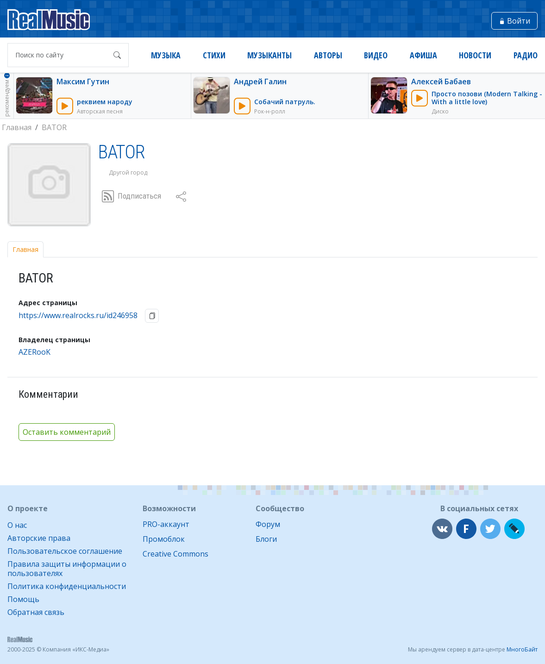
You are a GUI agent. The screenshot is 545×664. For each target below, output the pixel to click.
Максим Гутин (82, 81)
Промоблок (164, 539)
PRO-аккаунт (166, 524)
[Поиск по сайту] (59, 55)
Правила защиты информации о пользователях (66, 568)
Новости (475, 55)
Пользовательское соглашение (64, 551)
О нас (17, 525)
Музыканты (269, 55)
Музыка (166, 55)
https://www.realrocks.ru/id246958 (78, 315)
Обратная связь (35, 612)
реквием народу (104, 101)
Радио (526, 55)
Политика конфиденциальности (66, 586)
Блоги (266, 539)
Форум (268, 524)
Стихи (214, 55)
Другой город (128, 172)
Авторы (328, 55)
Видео (376, 55)
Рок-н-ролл (269, 111)
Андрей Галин (260, 81)
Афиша (423, 55)
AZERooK (34, 352)
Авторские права (38, 538)
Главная (25, 249)
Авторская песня (100, 111)
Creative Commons (175, 554)
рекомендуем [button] (7, 94)
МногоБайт (522, 649)
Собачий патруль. (284, 101)
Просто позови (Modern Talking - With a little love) (487, 97)
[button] (181, 196)
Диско (440, 111)
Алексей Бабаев (441, 81)
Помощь (23, 599)
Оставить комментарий (67, 432)
